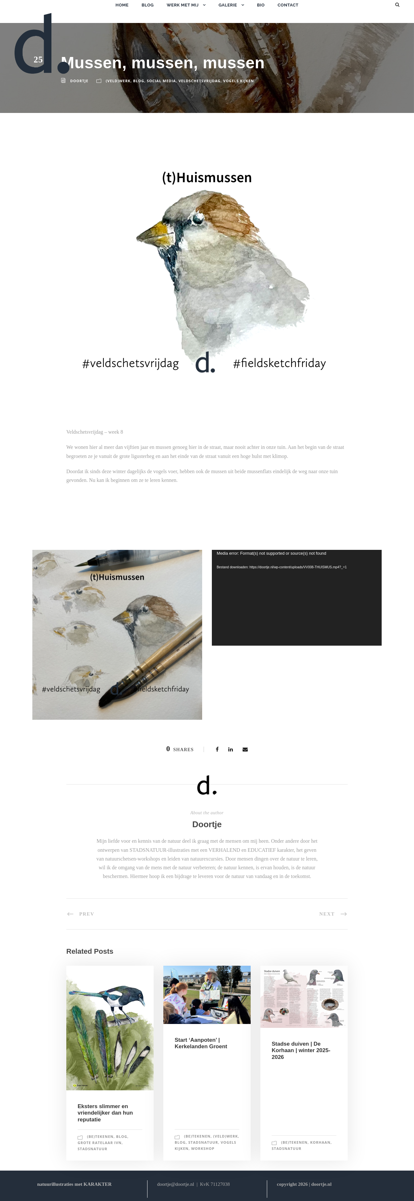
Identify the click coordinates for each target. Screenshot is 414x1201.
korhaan (320, 1142)
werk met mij (183, 5)
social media (161, 80)
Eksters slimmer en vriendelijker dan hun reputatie (105, 1113)
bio (261, 5)
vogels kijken (238, 80)
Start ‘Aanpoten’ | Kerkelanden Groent (201, 1043)
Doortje (207, 824)
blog (148, 5)
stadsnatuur (92, 1148)
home (122, 5)
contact (288, 5)
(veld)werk (118, 80)
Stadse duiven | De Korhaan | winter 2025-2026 (301, 1050)
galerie (228, 5)
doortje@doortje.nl (175, 1184)
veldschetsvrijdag (200, 80)
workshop (202, 1148)
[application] (297, 597)
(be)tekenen (100, 1136)
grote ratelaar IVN (100, 1142)
